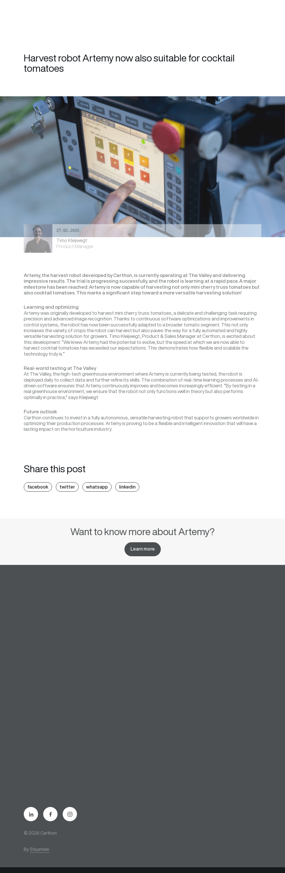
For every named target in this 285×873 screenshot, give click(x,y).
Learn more (142, 552)
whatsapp (97, 486)
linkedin (127, 486)
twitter (67, 486)
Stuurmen (39, 853)
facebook (37, 486)
